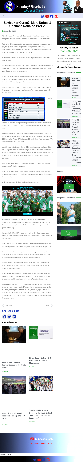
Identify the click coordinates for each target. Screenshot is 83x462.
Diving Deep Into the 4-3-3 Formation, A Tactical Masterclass (40, 360)
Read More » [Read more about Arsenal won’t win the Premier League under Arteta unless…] (5, 371)
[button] (3, 15)
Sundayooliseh (44, 439)
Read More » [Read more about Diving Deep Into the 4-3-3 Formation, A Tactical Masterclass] (32, 367)
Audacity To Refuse (69, 47)
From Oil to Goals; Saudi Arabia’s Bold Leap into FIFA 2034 (13, 415)
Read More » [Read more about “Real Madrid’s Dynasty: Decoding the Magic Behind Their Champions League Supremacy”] (32, 422)
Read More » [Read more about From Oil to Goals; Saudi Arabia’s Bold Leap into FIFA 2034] (5, 425)
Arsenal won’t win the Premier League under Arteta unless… (14, 365)
